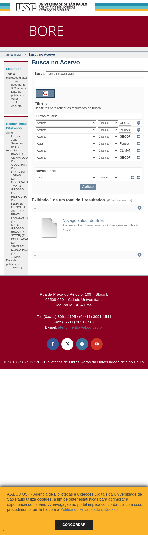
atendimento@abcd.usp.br (80, 327)
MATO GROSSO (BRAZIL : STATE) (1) (18, 230)
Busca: (40, 73)
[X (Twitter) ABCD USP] (67, 344)
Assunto (16, 105)
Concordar (74, 525)
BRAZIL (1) (18, 153)
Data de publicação (18, 93)
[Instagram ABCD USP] (82, 344)
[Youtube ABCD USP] (97, 344)
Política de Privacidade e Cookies (89, 509)
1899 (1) (16, 267)
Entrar (115, 23)
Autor (14, 98)
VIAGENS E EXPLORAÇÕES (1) (22, 249)
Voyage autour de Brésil (84, 220)
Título (14, 102)
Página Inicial (12, 54)
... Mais (16, 256)
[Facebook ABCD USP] (53, 344)
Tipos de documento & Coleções (18, 84)
